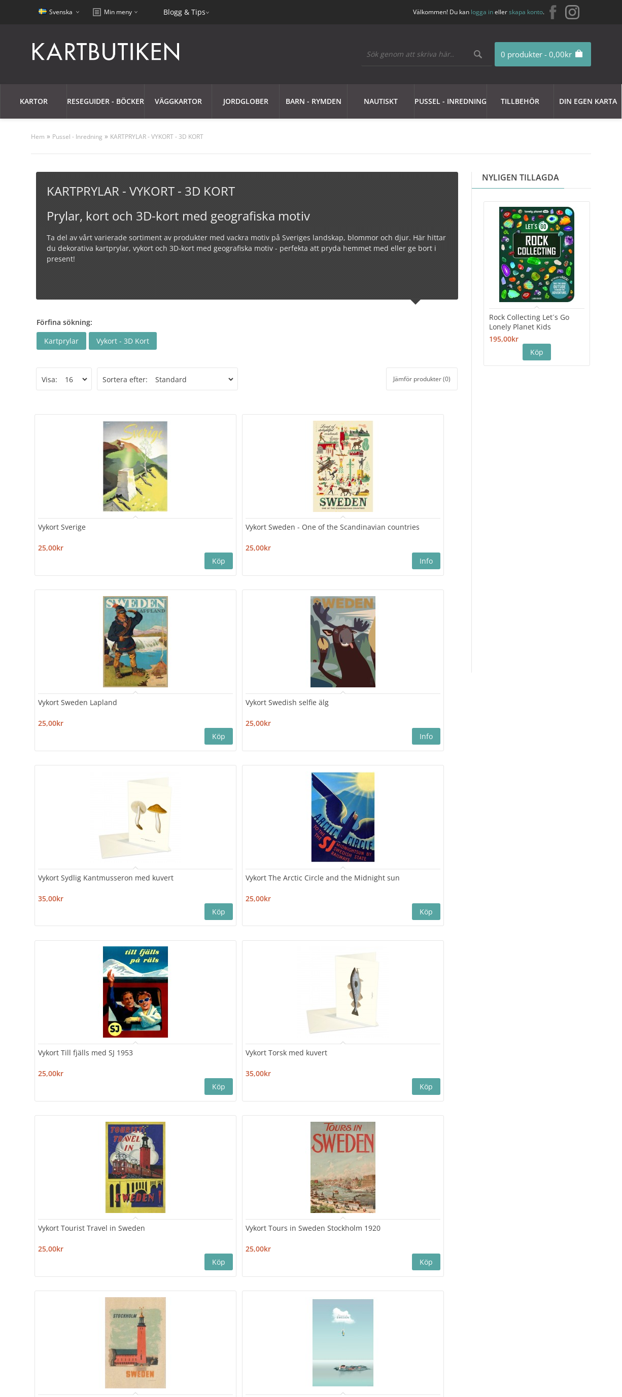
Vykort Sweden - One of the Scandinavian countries (186, 532)
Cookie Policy (61, 1269)
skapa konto (526, 12)
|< (40, 1133)
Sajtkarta (163, 1269)
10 (154, 1133)
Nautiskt (381, 101)
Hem (38, 136)
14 (235, 1133)
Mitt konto (273, 1257)
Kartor (34, 101)
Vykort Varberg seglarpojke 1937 (70, 1059)
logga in (482, 12)
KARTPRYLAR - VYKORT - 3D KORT (156, 136)
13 (215, 1133)
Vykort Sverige (65, 522)
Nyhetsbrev (275, 1293)
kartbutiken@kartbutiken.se (522, 1272)
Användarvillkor (66, 1305)
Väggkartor (178, 101)
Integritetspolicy (67, 1281)
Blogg (373, 1269)
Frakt (48, 1317)
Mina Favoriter (280, 1281)
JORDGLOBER (245, 101)
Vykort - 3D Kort (122, 341)
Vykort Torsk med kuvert (397, 703)
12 (194, 1133)
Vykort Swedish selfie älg (398, 522)
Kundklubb (58, 1257)
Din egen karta (588, 101)
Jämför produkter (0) (422, 379)
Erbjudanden (386, 1257)
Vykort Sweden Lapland (291, 522)
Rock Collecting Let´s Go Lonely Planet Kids (529, 322)
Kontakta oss (169, 1257)
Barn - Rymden (313, 101)
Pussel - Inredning (450, 101)
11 (174, 1133)
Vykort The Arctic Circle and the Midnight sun (186, 707)
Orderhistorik (279, 1269)
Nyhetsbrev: (308, 1195)
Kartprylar (61, 341)
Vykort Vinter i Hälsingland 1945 (281, 1059)
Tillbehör (520, 101)
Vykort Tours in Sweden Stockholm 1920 (186, 888)
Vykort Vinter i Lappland (397, 1054)
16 (276, 1133)
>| (313, 1133)
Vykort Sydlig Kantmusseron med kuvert (75, 712)
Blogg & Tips (184, 12)
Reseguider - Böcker (105, 101)
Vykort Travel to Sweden (397, 883)
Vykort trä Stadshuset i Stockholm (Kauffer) (290, 888)
